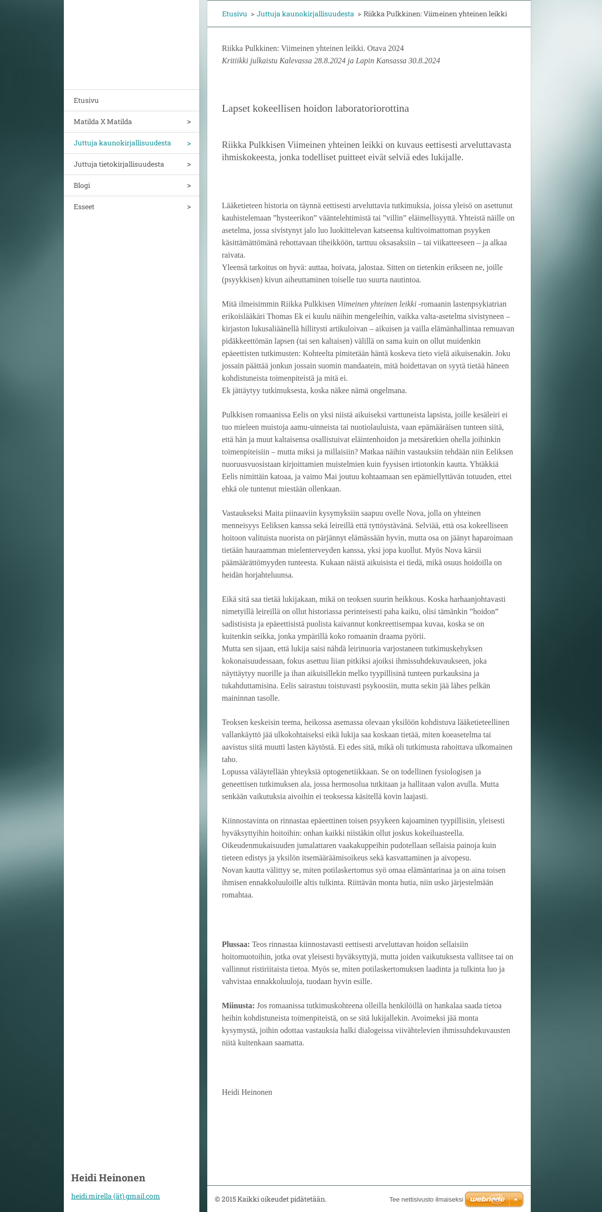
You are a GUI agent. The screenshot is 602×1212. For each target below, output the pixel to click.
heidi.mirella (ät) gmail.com (115, 1196)
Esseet (84, 206)
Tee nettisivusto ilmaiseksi (426, 1199)
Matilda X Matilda (103, 121)
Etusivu (86, 100)
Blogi (82, 185)
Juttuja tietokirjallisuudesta (119, 164)
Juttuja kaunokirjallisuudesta (122, 142)
